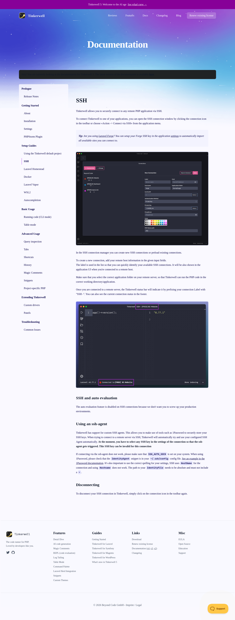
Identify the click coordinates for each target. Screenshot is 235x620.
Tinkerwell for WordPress (103, 557)
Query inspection (33, 241)
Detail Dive (58, 539)
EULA (181, 539)
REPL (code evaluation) (64, 553)
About (27, 113)
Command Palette (61, 566)
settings (175, 136)
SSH (26, 161)
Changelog (162, 15)
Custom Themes (60, 580)
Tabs (26, 249)
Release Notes (31, 96)
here (151, 74)
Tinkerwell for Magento (103, 553)
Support (182, 553)
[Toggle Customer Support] (218, 609)
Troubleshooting (31, 322)
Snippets (28, 280)
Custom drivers (32, 305)
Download (136, 539)
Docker (27, 176)
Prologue (26, 88)
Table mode (30, 224)
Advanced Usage (31, 233)
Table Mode (58, 562)
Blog (178, 15)
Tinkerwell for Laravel (102, 544)
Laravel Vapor (31, 184)
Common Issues (32, 329)
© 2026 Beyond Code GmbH (108, 605)
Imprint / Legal (134, 605)
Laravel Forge (106, 136)
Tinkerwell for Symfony (103, 548)
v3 (152, 548)
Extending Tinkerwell (34, 297)
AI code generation (62, 544)
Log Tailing (58, 557)
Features (129, 15)
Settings (28, 128)
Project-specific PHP (35, 288)
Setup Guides (29, 145)
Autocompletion (32, 200)
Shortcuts (29, 257)
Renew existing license (201, 15)
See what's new (137, 4)
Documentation (139, 548)
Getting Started (30, 105)
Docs (145, 15)
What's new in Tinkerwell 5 (104, 562)
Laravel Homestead (34, 169)
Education (183, 548)
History (28, 265)
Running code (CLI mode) (37, 217)
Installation (29, 121)
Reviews (112, 15)
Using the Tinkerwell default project (42, 153)
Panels (27, 312)
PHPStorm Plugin (33, 136)
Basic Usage (28, 209)
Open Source (184, 544)
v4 (148, 548)
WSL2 (27, 192)
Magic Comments (33, 272)
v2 (155, 548)
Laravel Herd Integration (64, 571)
